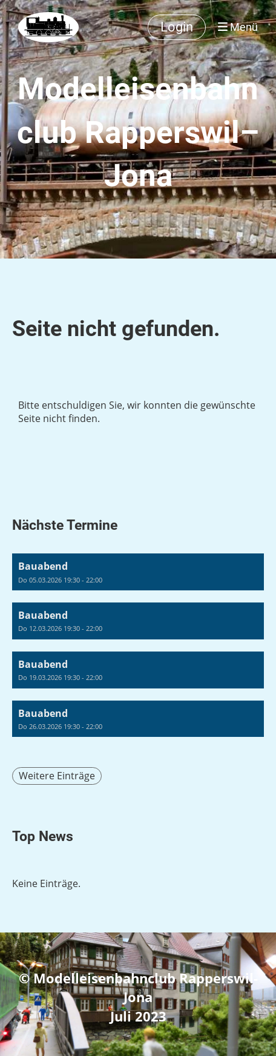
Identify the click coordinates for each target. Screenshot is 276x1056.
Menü (238, 27)
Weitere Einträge (57, 775)
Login (176, 27)
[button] (138, 571)
